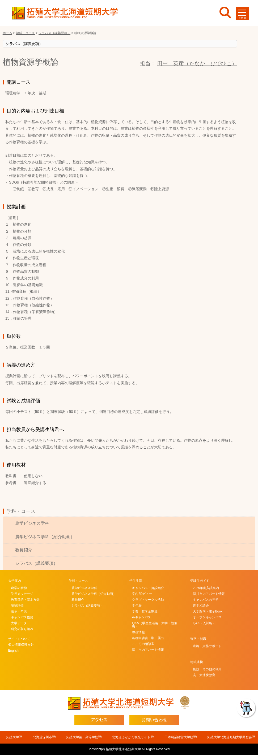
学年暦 (137, 605)
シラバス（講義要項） (36, 563)
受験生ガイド (199, 581)
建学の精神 (19, 588)
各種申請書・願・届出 (148, 638)
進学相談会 (201, 605)
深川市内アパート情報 (148, 650)
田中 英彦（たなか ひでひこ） (197, 63)
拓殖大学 (12, 737)
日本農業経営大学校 (178, 737)
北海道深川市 (42, 737)
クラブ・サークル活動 (148, 600)
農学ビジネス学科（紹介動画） (45, 536)
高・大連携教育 (204, 675)
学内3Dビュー (142, 594)
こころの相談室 (143, 644)
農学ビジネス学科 (32, 523)
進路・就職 (198, 639)
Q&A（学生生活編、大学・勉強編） (154, 624)
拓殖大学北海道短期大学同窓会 (229, 737)
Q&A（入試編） (204, 623)
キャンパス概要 (22, 617)
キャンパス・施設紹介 (148, 588)
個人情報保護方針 (21, 645)
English (13, 650)
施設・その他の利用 (207, 669)
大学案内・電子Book (207, 611)
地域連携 (196, 662)
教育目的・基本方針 (25, 600)
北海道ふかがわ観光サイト (131, 737)
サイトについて (19, 639)
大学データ (19, 623)
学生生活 (135, 581)
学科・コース (21, 511)
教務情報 (138, 632)
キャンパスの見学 (205, 600)
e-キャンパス (141, 617)
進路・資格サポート (207, 646)
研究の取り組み (22, 629)
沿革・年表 (19, 611)
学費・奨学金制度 (145, 611)
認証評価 (17, 605)
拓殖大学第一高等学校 (82, 737)
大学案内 (14, 581)
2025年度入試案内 (206, 588)
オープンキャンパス (207, 617)
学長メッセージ (22, 594)
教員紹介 (23, 550)
